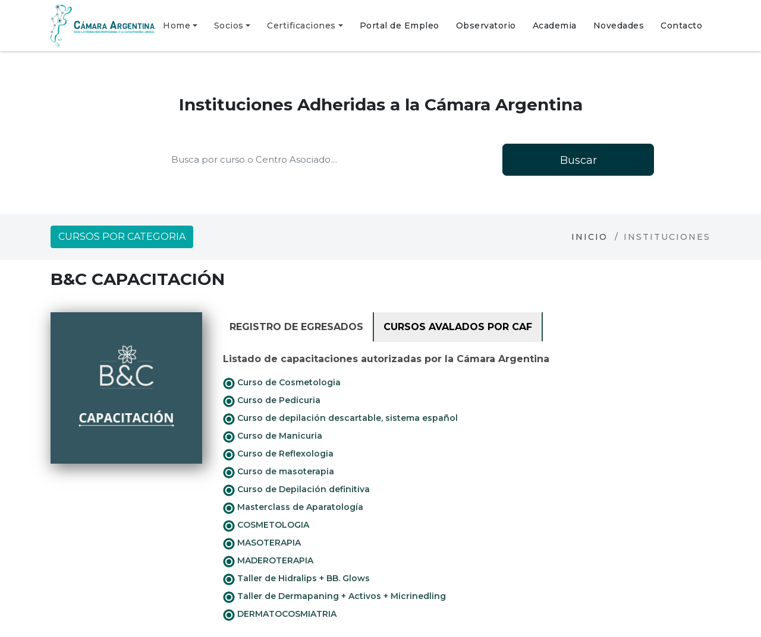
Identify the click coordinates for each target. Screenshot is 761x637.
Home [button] (176, 25)
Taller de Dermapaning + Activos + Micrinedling (334, 597)
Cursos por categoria (121, 236)
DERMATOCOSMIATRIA (280, 614)
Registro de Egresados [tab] (296, 326)
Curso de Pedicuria (271, 401)
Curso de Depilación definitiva (296, 490)
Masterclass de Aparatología (293, 508)
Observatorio (486, 25)
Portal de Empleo (399, 25)
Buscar (578, 160)
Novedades (618, 25)
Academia (555, 25)
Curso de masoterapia (278, 472)
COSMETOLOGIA (266, 525)
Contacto (681, 25)
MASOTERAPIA (262, 543)
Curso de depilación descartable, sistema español (340, 418)
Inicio (589, 237)
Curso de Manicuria (272, 436)
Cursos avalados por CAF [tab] (457, 326)
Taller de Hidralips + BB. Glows (296, 579)
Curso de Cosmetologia (282, 383)
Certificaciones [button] (301, 25)
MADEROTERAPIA (268, 561)
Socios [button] (229, 25)
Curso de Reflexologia (278, 454)
